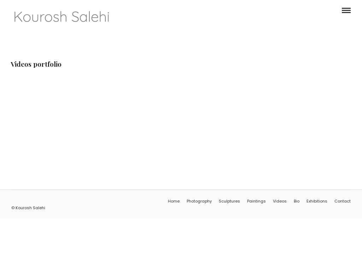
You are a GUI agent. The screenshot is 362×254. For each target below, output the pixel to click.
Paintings (256, 201)
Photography (199, 201)
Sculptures (229, 201)
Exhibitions (316, 201)
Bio (296, 201)
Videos (280, 201)
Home (174, 201)
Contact (342, 201)
